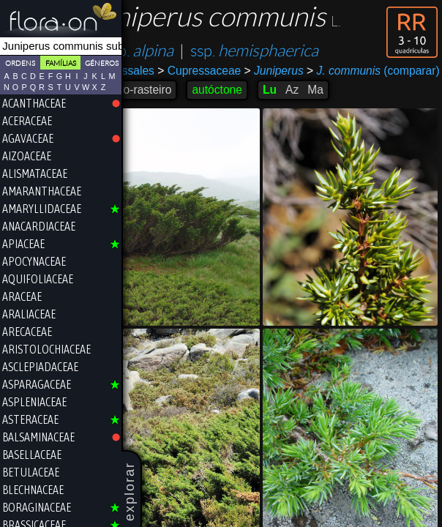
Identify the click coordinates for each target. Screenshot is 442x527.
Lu (307, 103)
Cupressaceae (237, 70)
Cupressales (160, 70)
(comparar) (195, 84)
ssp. (177, 51)
